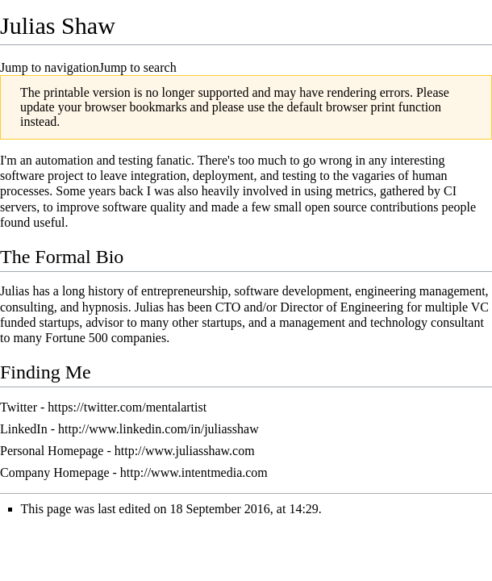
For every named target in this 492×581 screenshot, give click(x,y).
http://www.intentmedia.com (194, 472)
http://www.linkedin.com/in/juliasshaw (158, 429)
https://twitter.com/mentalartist (127, 407)
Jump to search (138, 67)
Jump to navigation (49, 67)
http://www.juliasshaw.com (185, 451)
